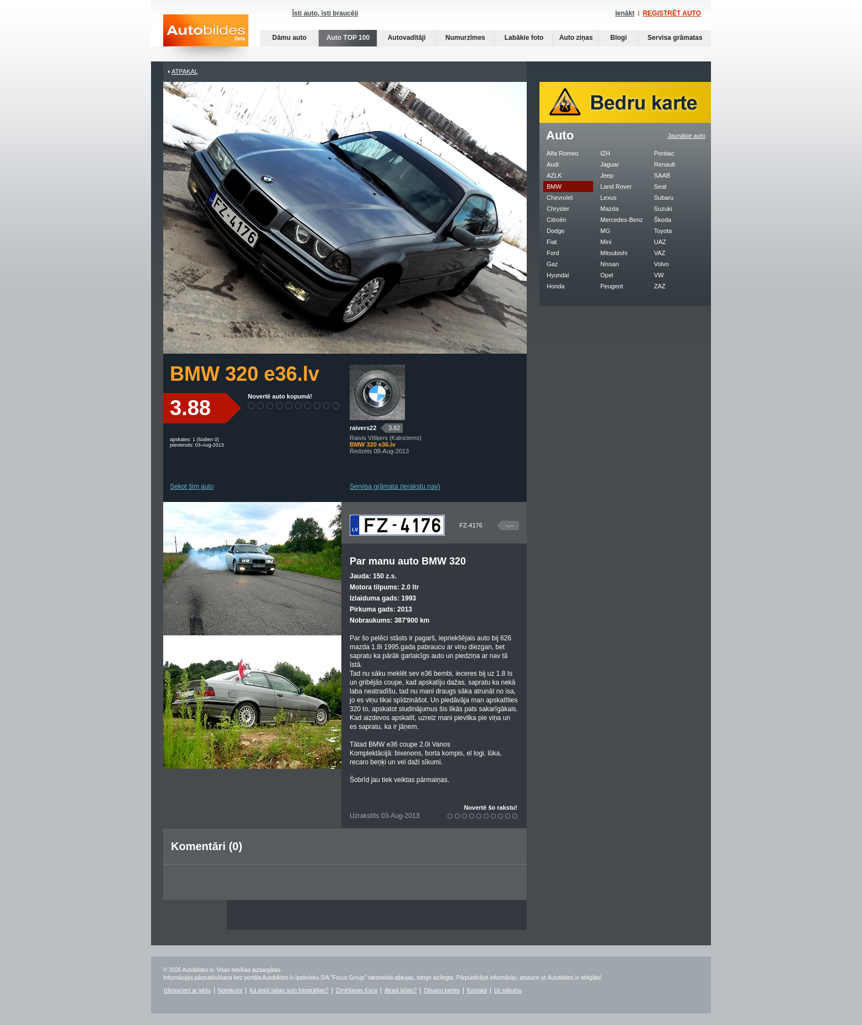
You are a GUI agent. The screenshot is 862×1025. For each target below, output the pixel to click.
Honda (555, 286)
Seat (660, 186)
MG (605, 230)
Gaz (552, 264)
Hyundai (558, 275)
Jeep (607, 175)
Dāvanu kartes (441, 990)
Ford (553, 253)
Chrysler (558, 208)
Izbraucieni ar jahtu (187, 990)
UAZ (660, 242)
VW (659, 275)
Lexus (608, 197)
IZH (605, 153)
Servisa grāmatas (674, 38)
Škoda (662, 219)
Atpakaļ (185, 71)
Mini (605, 242)
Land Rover (616, 186)
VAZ (660, 253)
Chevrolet (560, 197)
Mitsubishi (613, 253)
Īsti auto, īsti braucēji (325, 13)
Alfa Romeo (562, 153)
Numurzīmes (465, 38)
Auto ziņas (576, 38)
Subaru (663, 197)
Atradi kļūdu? (401, 990)
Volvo (661, 264)
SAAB (662, 175)
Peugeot (611, 286)
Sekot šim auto (192, 486)
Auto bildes (205, 37)
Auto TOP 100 (348, 38)
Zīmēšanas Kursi (356, 990)
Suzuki (663, 208)
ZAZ (660, 286)
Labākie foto (524, 38)
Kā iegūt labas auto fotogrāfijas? (289, 990)
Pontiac (664, 153)
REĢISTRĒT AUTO (672, 13)
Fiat (552, 242)
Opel (606, 275)
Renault (664, 164)
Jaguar (609, 164)
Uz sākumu (508, 990)
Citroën (556, 219)
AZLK (554, 175)
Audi (553, 164)
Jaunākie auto (687, 135)
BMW (554, 186)
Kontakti (477, 990)
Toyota (663, 230)
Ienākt (625, 13)
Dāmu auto (289, 38)
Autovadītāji (407, 38)
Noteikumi (230, 990)
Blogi (618, 38)
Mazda (609, 208)
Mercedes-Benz (621, 219)
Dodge (555, 230)
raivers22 (363, 428)
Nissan (609, 264)
